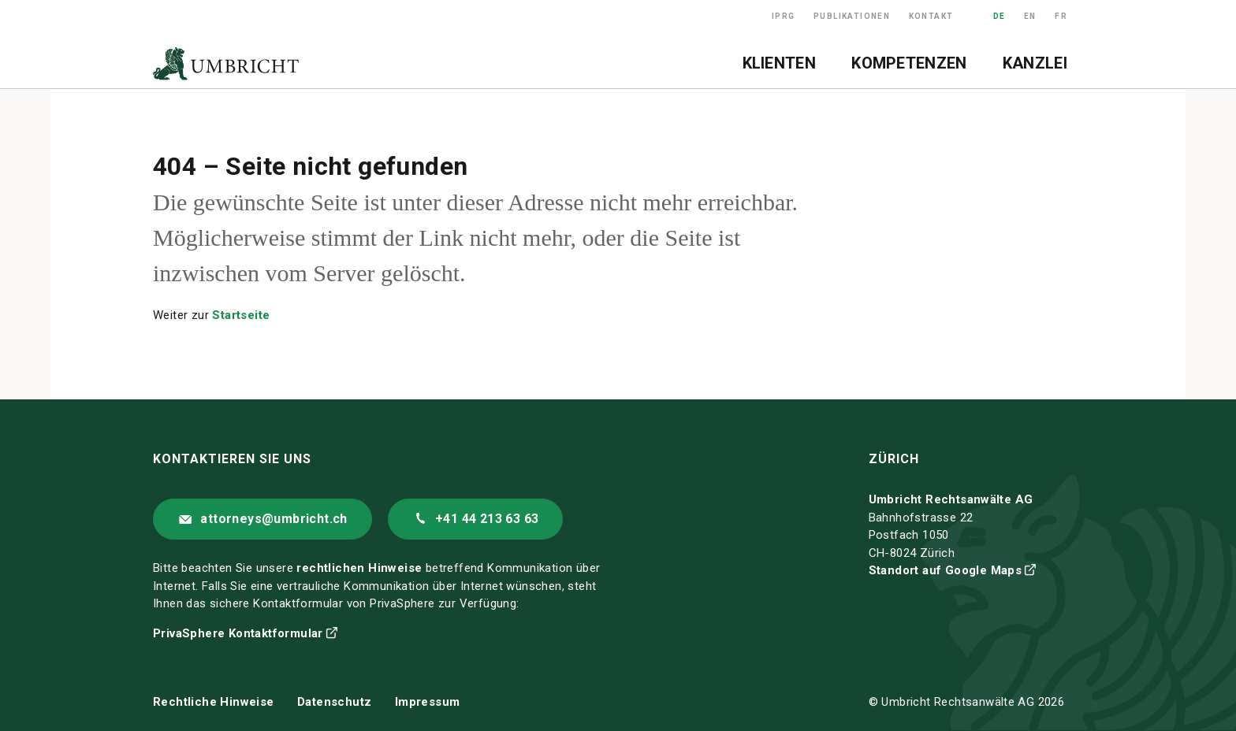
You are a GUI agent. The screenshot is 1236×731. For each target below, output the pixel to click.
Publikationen (851, 16)
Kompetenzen (908, 63)
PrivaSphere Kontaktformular (238, 633)
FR (1061, 16)
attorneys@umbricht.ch (273, 518)
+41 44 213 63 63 (486, 518)
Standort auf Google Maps (945, 570)
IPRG (783, 16)
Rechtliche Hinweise (213, 702)
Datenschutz (334, 702)
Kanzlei (1035, 63)
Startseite (241, 315)
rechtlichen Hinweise (359, 568)
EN (1030, 16)
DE (999, 16)
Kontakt (931, 16)
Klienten (779, 63)
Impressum (427, 702)
